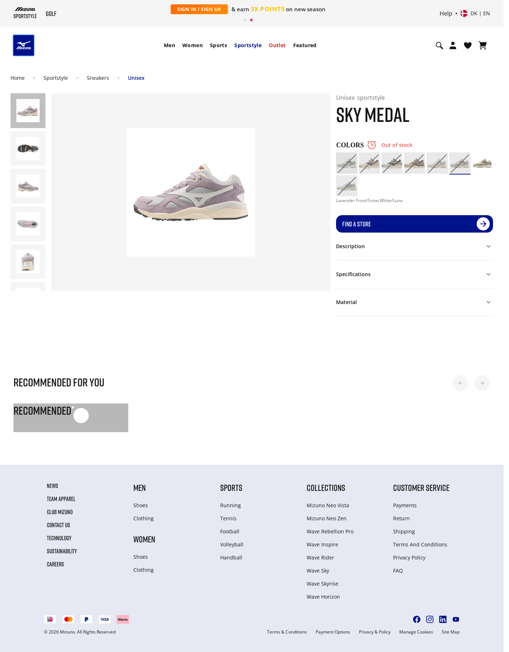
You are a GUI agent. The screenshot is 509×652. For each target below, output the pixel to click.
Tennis (228, 518)
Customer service (421, 487)
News (52, 485)
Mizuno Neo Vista (328, 505)
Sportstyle (248, 45)
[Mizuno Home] (25, 13)
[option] (346, 162)
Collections (326, 487)
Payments (405, 505)
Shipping (404, 531)
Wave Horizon (323, 596)
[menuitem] (169, 45)
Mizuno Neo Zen (327, 518)
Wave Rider (320, 557)
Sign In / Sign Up (199, 9)
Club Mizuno (60, 512)
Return (401, 518)
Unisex (136, 77)
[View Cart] (482, 45)
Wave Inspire (322, 544)
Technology (59, 538)
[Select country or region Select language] (475, 13)
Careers (55, 564)
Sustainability (62, 551)
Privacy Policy (409, 557)
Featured (305, 45)
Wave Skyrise (322, 583)
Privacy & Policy (375, 632)
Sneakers (98, 77)
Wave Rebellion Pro (330, 531)
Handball (231, 557)
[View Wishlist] (467, 45)
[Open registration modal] (452, 45)
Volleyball (231, 544)
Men (169, 45)
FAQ (398, 570)
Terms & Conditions (287, 632)
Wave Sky (318, 570)
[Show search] (439, 45)
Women (192, 45)
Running (230, 505)
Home (18, 77)
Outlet (277, 45)
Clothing (143, 518)
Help (446, 13)
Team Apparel (61, 499)
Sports (218, 45)
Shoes (140, 505)
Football (229, 531)
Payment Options (333, 632)
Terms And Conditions (420, 544)
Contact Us (58, 525)
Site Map (451, 632)
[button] (460, 383)
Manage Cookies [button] (416, 632)
